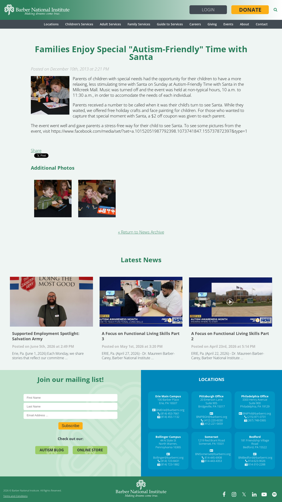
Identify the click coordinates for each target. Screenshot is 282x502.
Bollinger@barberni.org (168, 457)
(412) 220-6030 (213, 420)
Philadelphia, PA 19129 (254, 406)
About (244, 24)
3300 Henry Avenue (254, 400)
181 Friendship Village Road (255, 442)
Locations (51, 24)
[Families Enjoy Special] (50, 113)
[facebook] (224, 494)
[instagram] (234, 494)
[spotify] (274, 494)
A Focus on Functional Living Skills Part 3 (141, 302)
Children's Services (79, 24)
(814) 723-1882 (170, 464)
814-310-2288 (256, 464)
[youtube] (264, 494)
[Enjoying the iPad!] (53, 198)
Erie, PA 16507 (168, 403)
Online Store (90, 450)
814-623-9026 (256, 461)
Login (208, 10)
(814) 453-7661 (170, 413)
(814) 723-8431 (170, 461)
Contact (262, 24)
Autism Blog (52, 450)
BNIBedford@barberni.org (255, 457)
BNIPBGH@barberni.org (211, 417)
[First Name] (70, 397)
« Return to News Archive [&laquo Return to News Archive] (141, 232)
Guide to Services (170, 24)
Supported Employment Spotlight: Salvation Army (51, 302)
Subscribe (70, 426)
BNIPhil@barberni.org (257, 413)
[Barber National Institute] (36, 9)
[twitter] (244, 494)
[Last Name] (70, 406)
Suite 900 (255, 403)
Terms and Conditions (15, 496)
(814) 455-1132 (170, 417)
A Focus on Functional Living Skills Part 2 (230, 302)
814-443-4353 (213, 461)
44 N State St (168, 440)
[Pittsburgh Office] (211, 396)
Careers (195, 24)
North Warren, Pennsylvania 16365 (168, 445)
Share (36, 150)
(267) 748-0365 (256, 420)
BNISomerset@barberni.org (213, 454)
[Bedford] (255, 437)
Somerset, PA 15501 (211, 444)
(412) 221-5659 (213, 424)
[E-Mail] (70, 415)
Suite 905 (211, 403)
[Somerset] (211, 437)
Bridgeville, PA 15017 (211, 406)
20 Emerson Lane (211, 400)
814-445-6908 (213, 457)
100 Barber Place (168, 400)
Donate (250, 9)
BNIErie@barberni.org (170, 410)
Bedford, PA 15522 (255, 447)
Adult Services (110, 24)
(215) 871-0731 (256, 417)
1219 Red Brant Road (211, 440)
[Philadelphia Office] (255, 396)
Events (228, 24)
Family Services (139, 24)
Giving (212, 24)
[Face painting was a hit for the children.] (97, 198)
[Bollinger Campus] (168, 437)
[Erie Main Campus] (168, 396)
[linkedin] (254, 494)
